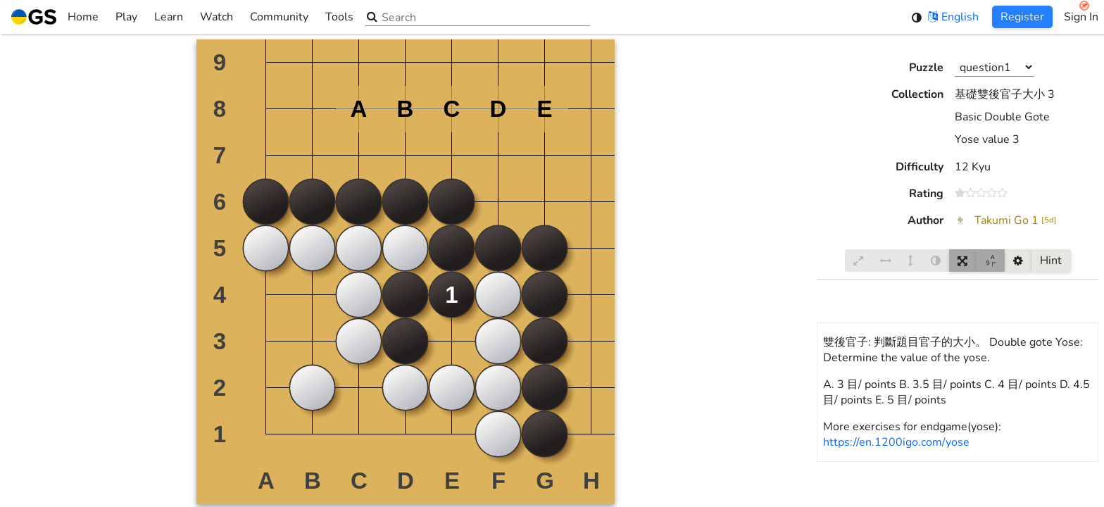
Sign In (1081, 17)
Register (1022, 17)
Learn (168, 17)
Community (279, 17)
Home (55, 16)
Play (126, 17)
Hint (1051, 260)
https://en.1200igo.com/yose (896, 442)
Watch (216, 17)
